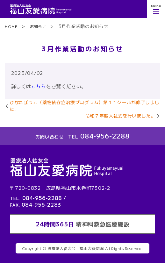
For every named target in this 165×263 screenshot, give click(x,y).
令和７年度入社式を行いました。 (120, 115)
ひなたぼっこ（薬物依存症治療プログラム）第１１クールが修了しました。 (84, 105)
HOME (11, 26)
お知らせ (38, 26)
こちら (38, 86)
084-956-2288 (104, 135)
